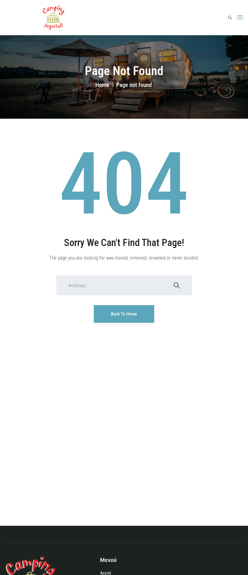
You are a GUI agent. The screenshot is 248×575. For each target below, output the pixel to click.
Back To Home (124, 313)
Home (102, 85)
